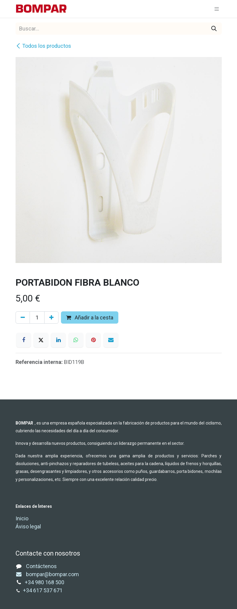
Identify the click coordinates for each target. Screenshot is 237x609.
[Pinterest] (93, 340)
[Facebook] (23, 340)
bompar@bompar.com (47, 574)
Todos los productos (43, 46)
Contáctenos (41, 566)
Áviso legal (28, 526)
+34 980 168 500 (44, 582)
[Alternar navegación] (217, 9)
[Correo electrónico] (111, 340)
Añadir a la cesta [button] (89, 317)
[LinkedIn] (58, 340)
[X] (41, 340)
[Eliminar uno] (23, 317)
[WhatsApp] (76, 340)
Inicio (22, 518)
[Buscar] (214, 28)
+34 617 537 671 (43, 590)
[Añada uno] (51, 317)
